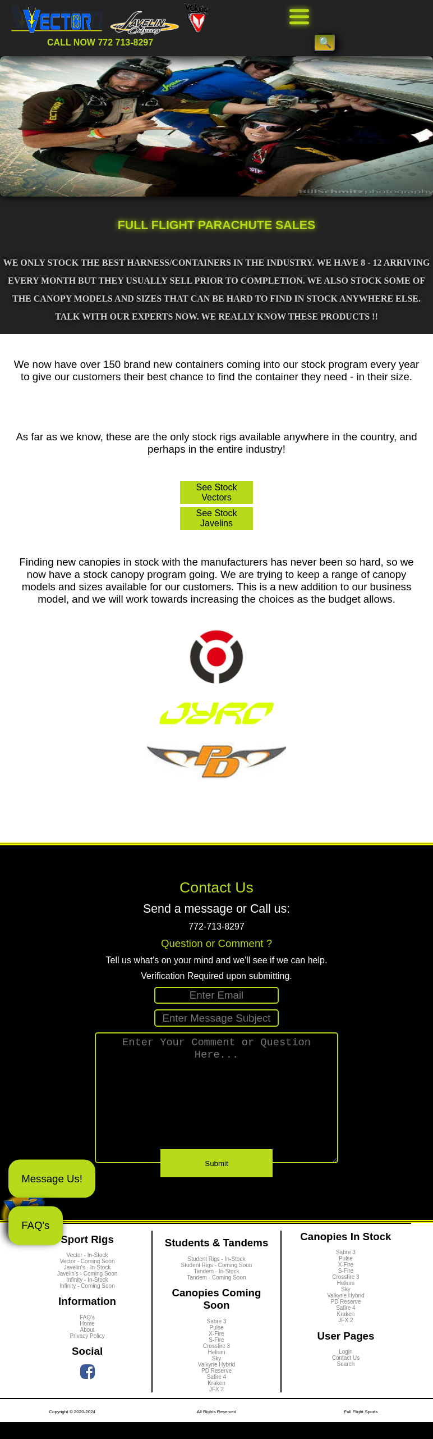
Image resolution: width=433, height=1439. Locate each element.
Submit (216, 1181)
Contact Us (346, 1375)
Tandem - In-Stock (216, 1288)
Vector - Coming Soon (87, 1279)
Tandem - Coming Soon (216, 1294)
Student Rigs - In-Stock (217, 1276)
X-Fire (216, 1350)
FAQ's (35, 1225)
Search (346, 1381)
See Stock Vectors (216, 492)
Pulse (216, 1344)
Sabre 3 (216, 1338)
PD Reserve (216, 1388)
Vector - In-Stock (87, 1272)
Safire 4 (216, 1394)
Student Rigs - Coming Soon (216, 1282)
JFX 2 (216, 1406)
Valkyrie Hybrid (217, 1381)
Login (345, 1369)
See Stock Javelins (216, 518)
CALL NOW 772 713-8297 (100, 42)
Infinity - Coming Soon (86, 1303)
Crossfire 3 (216, 1363)
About (87, 1347)
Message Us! (51, 1179)
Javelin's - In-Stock (87, 1285)
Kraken (216, 1400)
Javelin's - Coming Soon (87, 1291)
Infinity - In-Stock (87, 1297)
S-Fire (216, 1357)
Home (87, 1341)
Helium (216, 1369)
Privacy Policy (87, 1353)
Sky (217, 1375)
